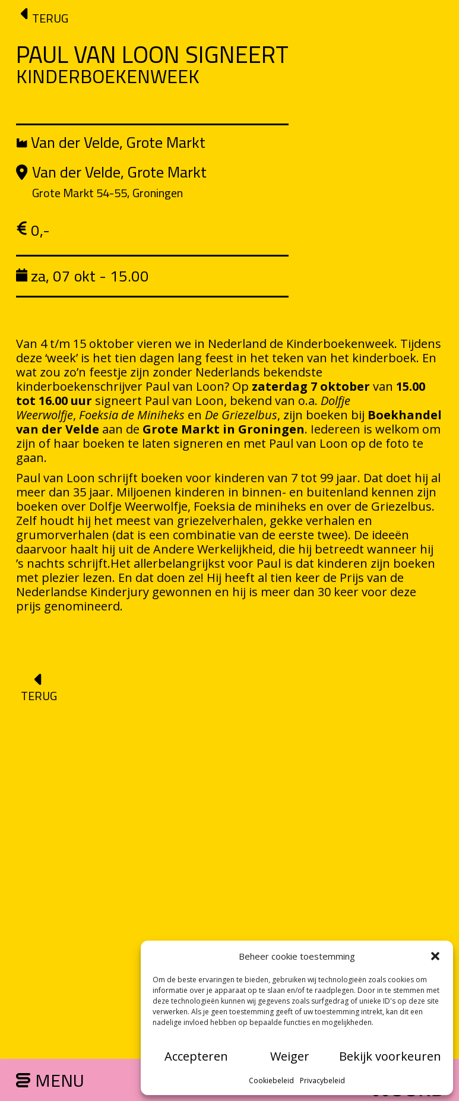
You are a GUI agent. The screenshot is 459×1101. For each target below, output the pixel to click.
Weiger (289, 1056)
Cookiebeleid (271, 1080)
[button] (435, 956)
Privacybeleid (322, 1080)
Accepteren (196, 1056)
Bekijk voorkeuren (390, 1056)
